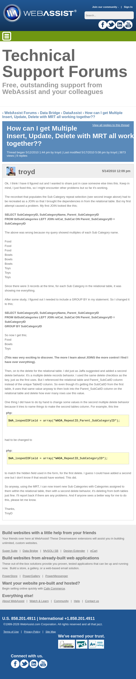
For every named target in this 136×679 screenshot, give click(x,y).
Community (61, 602)
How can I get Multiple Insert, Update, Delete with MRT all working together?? (62, 115)
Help (77, 602)
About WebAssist (13, 602)
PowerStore (9, 577)
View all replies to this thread (110, 125)
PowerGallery (31, 577)
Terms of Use (11, 632)
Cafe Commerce (54, 590)
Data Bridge (50, 113)
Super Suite (9, 552)
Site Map (50, 632)
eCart (93, 552)
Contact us (92, 602)
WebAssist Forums (20, 113)
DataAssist (72, 113)
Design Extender (74, 552)
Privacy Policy (32, 632)
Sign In (128, 6)
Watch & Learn (39, 602)
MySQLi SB (50, 552)
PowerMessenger (56, 577)
